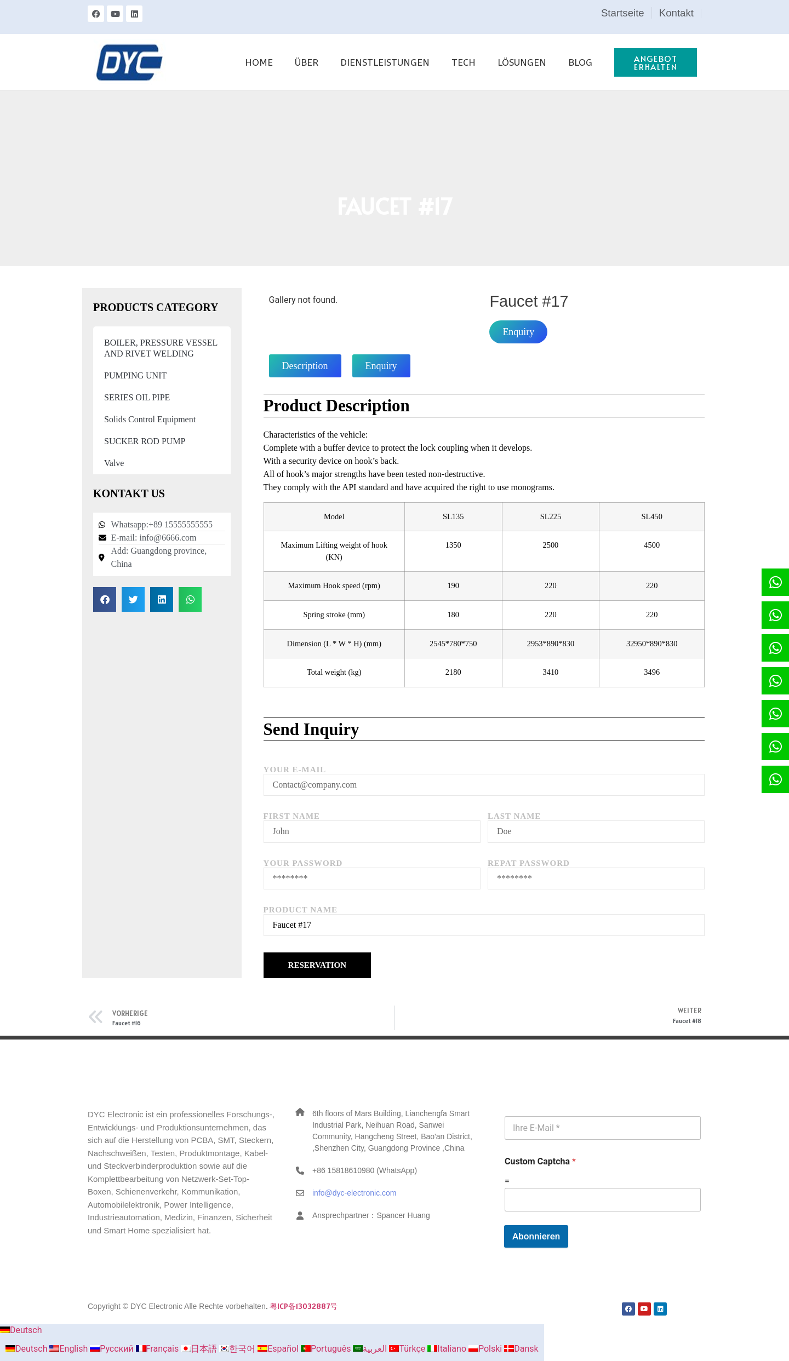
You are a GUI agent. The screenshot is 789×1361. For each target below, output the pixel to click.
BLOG (580, 62)
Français (158, 1348)
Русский (113, 1348)
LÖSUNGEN (522, 62)
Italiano (447, 1348)
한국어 (238, 1348)
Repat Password (529, 863)
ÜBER (306, 62)
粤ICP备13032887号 (304, 1306)
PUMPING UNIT (135, 375)
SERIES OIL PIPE (137, 397)
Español (279, 1348)
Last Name (514, 816)
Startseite (622, 13)
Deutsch (21, 1330)
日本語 (200, 1348)
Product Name (301, 910)
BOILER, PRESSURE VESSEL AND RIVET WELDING (161, 348)
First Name (292, 816)
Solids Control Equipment (150, 419)
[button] (104, 599)
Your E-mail (295, 770)
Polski (486, 1348)
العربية (371, 1348)
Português (327, 1348)
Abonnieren (536, 1236)
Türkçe (408, 1348)
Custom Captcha (540, 1161)
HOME (259, 62)
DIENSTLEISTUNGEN (385, 62)
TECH (463, 62)
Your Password (303, 863)
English (69, 1348)
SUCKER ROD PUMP (144, 441)
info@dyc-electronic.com (354, 1192)
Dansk (521, 1348)
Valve (114, 463)
